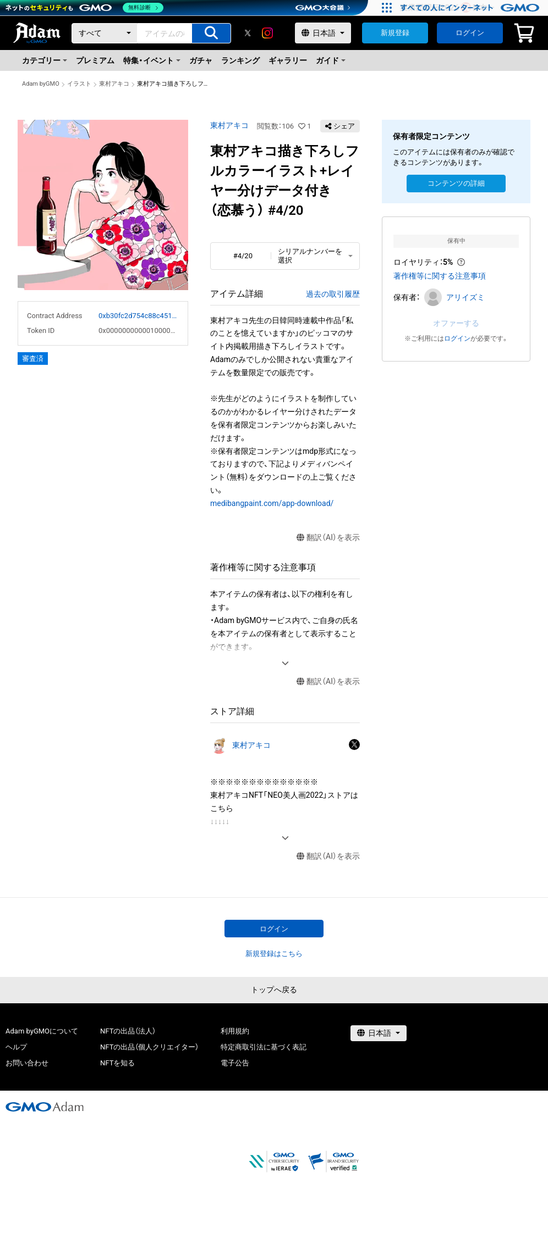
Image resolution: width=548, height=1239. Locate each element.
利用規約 (235, 1031)
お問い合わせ (27, 1063)
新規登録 (395, 33)
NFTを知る (117, 1063)
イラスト (79, 83)
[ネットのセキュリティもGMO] (84, 7)
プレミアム (95, 60)
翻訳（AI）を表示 (328, 537)
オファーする (456, 323)
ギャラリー (287, 60)
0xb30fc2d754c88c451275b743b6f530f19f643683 (138, 316)
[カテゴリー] (105, 33)
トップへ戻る (274, 989)
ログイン (470, 33)
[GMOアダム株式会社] (45, 1107)
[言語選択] (323, 33)
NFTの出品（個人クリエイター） (149, 1047)
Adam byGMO (40, 83)
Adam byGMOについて (42, 1031)
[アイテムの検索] (211, 33)
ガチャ (200, 60)
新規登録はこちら (274, 953)
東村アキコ (114, 83)
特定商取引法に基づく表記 (263, 1047)
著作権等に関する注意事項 (439, 275)
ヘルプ (16, 1047)
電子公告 (235, 1063)
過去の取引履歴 (333, 294)
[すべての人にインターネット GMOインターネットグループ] (471, 7)
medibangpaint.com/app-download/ (271, 503)
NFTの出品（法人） (128, 1031)
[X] (247, 32)
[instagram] (267, 32)
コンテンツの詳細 (456, 183)
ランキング (240, 60)
